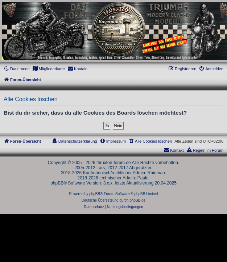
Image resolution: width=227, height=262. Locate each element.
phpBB (94, 194)
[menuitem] (48, 68)
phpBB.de (137, 200)
